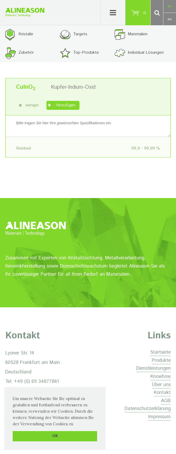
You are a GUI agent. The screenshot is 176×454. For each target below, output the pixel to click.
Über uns (161, 384)
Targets (80, 34)
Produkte (161, 360)
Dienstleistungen (153, 368)
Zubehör (26, 53)
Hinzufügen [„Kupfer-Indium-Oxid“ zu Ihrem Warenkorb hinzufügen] (65, 105)
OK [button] (55, 436)
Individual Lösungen (146, 53)
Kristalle (25, 34)
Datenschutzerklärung (148, 408)
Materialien (138, 34)
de (170, 6)
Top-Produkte (86, 53)
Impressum (159, 416)
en (170, 19)
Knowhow (160, 376)
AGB (166, 400)
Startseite (160, 352)
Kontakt (162, 392)
